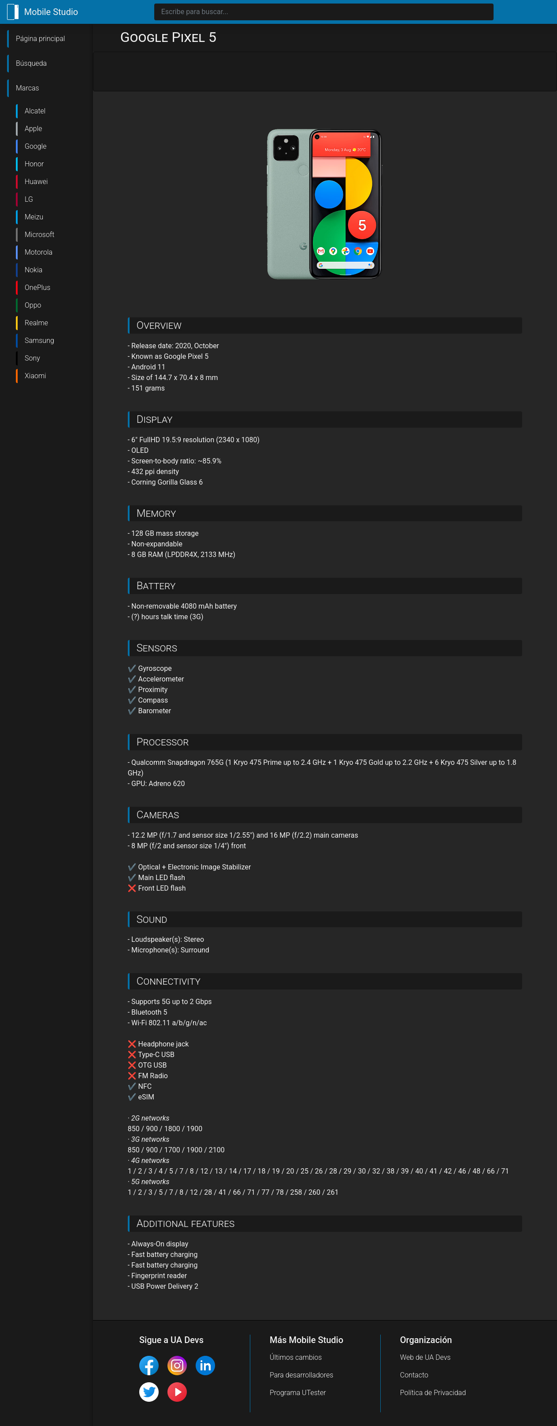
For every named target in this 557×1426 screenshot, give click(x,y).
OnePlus (37, 287)
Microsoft (39, 234)
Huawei (36, 181)
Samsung (39, 340)
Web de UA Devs (425, 1357)
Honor (34, 164)
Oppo (33, 305)
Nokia (33, 270)
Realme (36, 323)
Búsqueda (31, 63)
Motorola (38, 252)
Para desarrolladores (302, 1375)
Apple (33, 128)
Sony (32, 358)
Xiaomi (35, 376)
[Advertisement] (325, 72)
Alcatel (35, 111)
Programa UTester (298, 1392)
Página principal (40, 38)
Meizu (34, 217)
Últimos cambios (296, 1357)
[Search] (324, 12)
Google (36, 146)
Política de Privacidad (433, 1392)
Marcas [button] (27, 88)
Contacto (414, 1375)
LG (29, 199)
